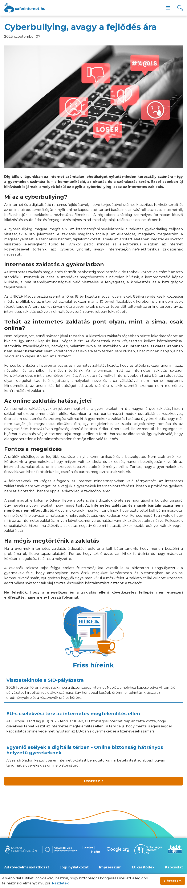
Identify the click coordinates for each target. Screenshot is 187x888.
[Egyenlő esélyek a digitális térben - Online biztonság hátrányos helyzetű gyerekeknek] (93, 756)
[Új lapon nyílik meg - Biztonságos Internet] (148, 849)
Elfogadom (173, 880)
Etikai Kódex (143, 867)
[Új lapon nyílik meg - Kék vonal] (175, 849)
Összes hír (93, 781)
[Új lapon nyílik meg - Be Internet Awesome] (118, 849)
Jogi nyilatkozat (74, 867)
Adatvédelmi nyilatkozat (26, 867)
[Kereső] (180, 8)
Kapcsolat (174, 867)
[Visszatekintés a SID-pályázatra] (93, 688)
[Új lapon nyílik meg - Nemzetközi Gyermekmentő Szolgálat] (21, 849)
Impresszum (110, 867)
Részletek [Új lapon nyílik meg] (60, 883)
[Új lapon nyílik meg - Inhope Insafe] (91, 849)
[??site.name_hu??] (24, 8)
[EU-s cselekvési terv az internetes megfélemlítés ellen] (93, 722)
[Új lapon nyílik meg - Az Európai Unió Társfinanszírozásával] (59, 849)
